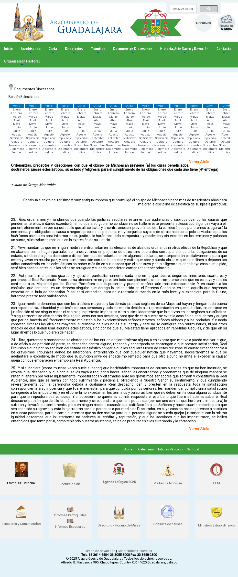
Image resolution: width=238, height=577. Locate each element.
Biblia (128, 449)
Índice (16, 152)
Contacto (224, 50)
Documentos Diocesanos (132, 50)
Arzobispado (31, 50)
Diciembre (16, 149)
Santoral (193, 449)
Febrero (16, 113)
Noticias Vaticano (170, 449)
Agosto (16, 134)
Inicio (8, 48)
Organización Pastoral (22, 62)
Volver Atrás (199, 162)
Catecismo (146, 449)
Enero (17, 109)
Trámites (98, 50)
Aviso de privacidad (100, 551)
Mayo (16, 124)
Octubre (16, 141)
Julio (16, 131)
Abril (17, 120)
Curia (53, 50)
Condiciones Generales (135, 551)
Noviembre (16, 145)
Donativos (203, 23)
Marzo (17, 116)
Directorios (74, 50)
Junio (17, 127)
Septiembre (16, 138)
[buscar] (182, 9)
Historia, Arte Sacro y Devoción (184, 50)
